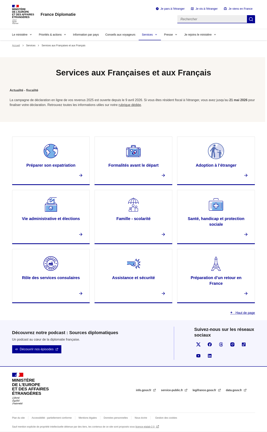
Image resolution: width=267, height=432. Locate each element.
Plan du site (18, 417)
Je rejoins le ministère (198, 34)
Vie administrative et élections (51, 218)
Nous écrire (141, 417)
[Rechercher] (212, 19)
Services (147, 34)
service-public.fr (172, 390)
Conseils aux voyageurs (120, 34)
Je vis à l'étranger (207, 8)
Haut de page (245, 312)
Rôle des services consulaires (51, 277)
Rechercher (251, 19)
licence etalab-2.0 (145, 426)
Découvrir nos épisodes (37, 349)
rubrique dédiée (130, 105)
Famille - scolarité (133, 218)
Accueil (16, 45)
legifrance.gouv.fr (205, 390)
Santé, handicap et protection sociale (216, 221)
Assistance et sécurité (133, 277)
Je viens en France (240, 8)
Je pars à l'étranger (173, 8)
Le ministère (20, 34)
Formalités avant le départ (134, 165)
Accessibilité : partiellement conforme (52, 417)
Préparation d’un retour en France (216, 280)
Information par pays (86, 34)
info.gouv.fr (144, 390)
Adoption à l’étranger (216, 165)
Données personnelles (116, 417)
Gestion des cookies (166, 417)
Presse (168, 34)
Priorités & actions (50, 34)
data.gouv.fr (234, 390)
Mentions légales (88, 417)
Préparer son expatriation (50, 165)
